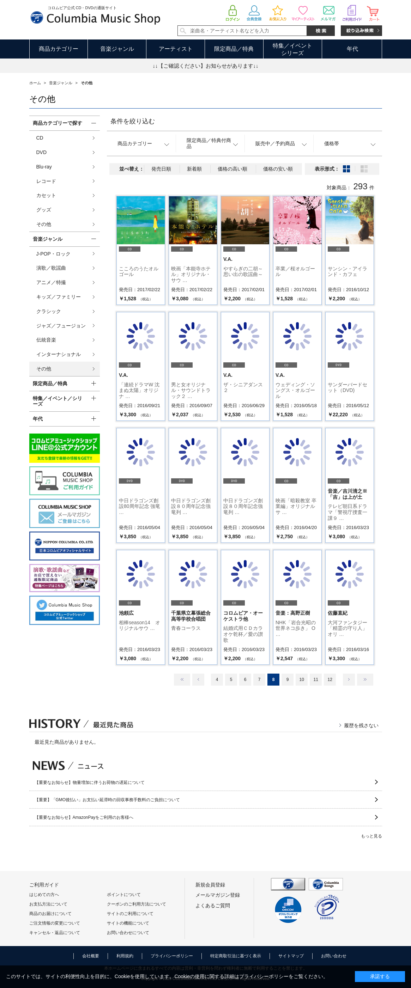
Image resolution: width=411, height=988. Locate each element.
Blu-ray (44, 167)
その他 (43, 224)
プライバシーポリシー (172, 955)
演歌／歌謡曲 (51, 268)
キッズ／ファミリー (58, 297)
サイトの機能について (128, 923)
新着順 (194, 169)
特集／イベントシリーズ (292, 49)
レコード (46, 181)
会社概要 (90, 955)
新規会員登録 (210, 885)
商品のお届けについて (50, 913)
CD (39, 138)
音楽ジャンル (117, 49)
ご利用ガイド (44, 885)
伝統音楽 (46, 340)
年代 (352, 49)
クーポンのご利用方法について (136, 904)
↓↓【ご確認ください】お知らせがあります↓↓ (206, 66)
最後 (365, 680)
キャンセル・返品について (54, 932)
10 (301, 679)
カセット (46, 195)
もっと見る (371, 836)
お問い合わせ (333, 955)
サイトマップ (291, 955)
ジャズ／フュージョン (61, 326)
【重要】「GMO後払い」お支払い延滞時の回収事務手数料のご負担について (107, 799)
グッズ (43, 210)
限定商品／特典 (234, 49)
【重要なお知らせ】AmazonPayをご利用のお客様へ (84, 817)
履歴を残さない (361, 725)
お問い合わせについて (128, 932)
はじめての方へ (44, 894)
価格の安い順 (278, 169)
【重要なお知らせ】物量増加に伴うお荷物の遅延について (90, 782)
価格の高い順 (232, 169)
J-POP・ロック (53, 254)
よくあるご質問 (212, 905)
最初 (182, 680)
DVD (41, 152)
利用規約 (124, 955)
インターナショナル (58, 354)
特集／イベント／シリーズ (57, 401)
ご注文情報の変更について (54, 923)
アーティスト (176, 49)
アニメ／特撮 (51, 282)
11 (315, 679)
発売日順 (161, 169)
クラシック (48, 311)
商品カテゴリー (58, 49)
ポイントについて (124, 894)
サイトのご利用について (130, 913)
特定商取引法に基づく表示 (235, 955)
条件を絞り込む (132, 121)
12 (329, 679)
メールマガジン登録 (217, 895)
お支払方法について (48, 904)
